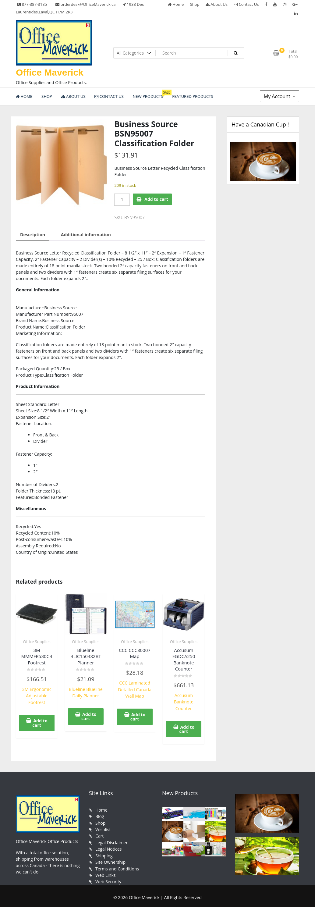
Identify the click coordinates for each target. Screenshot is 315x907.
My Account (278, 96)
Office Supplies (37, 641)
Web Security (108, 879)
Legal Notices (108, 847)
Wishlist (103, 828)
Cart (99, 834)
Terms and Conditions (117, 866)
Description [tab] (32, 234)
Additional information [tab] (84, 234)
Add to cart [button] (40, 722)
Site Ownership (110, 860)
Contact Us (246, 4)
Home (176, 4)
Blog (99, 815)
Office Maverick (49, 72)
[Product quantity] (122, 200)
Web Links (105, 873)
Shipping (104, 853)
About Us (217, 4)
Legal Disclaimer (111, 841)
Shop (195, 4)
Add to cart (156, 199)
